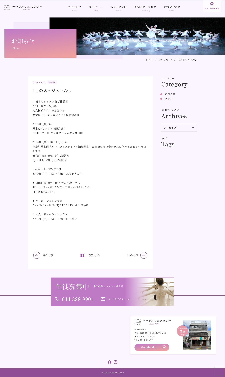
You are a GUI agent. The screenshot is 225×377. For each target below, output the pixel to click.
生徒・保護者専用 (211, 8)
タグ (164, 138)
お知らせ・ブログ (145, 7)
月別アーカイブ (170, 110)
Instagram (115, 362)
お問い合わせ (172, 7)
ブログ (169, 98)
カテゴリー (168, 78)
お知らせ (163, 59)
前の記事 (47, 255)
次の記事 (132, 255)
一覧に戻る (93, 255)
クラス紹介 (74, 7)
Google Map (149, 347)
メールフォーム (119, 299)
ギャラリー (96, 7)
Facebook (109, 362)
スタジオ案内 (118, 7)
